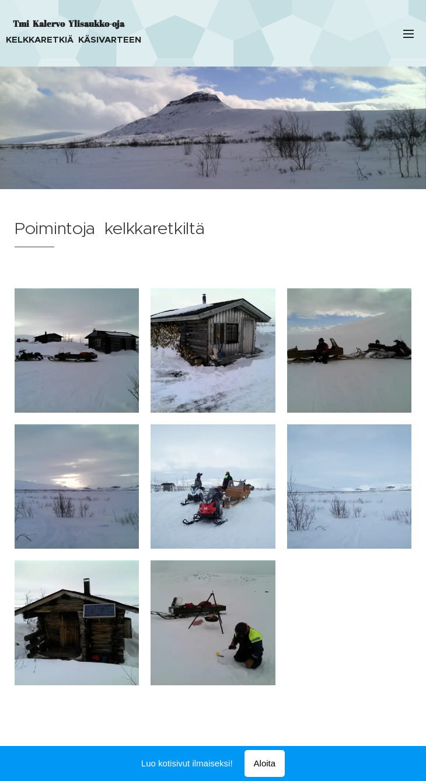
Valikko (408, 33)
